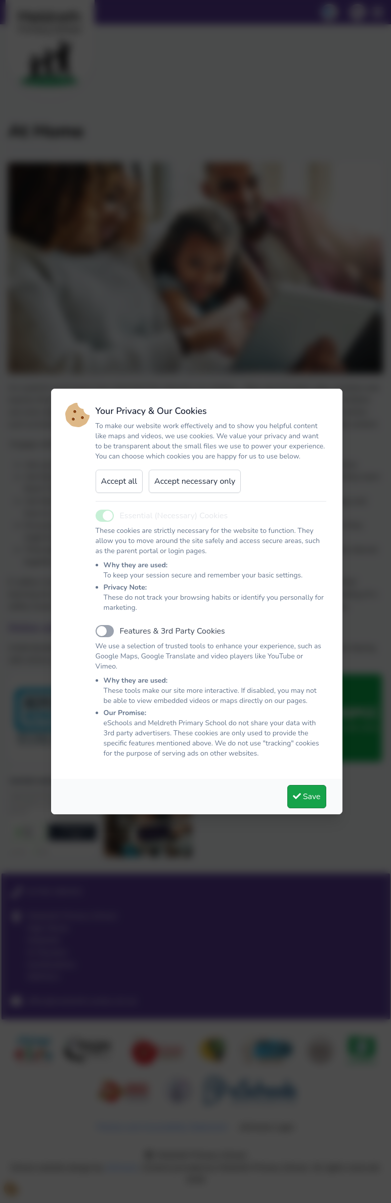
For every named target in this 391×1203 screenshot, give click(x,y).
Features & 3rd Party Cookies (172, 631)
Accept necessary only (194, 481)
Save (307, 796)
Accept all (119, 481)
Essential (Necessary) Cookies (174, 515)
